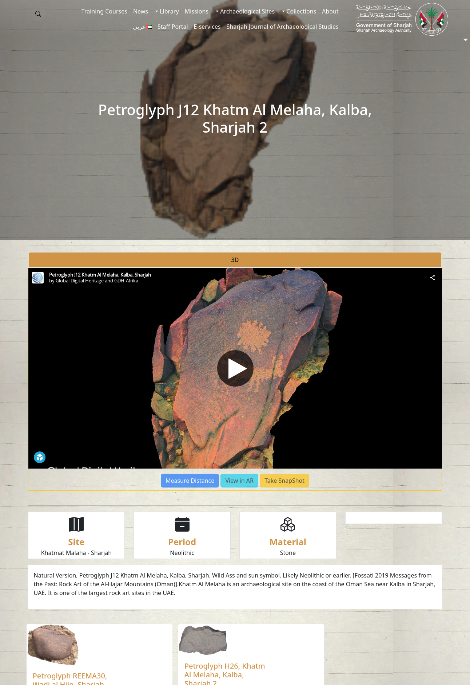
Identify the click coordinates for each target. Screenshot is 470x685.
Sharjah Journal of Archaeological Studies (283, 27)
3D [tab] (235, 260)
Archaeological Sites (247, 11)
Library (168, 11)
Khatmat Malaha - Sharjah (76, 553)
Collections (300, 11)
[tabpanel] (235, 379)
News (140, 11)
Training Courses (104, 11)
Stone (288, 553)
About (330, 11)
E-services (207, 27)
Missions (196, 11)
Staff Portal (173, 27)
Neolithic (182, 553)
